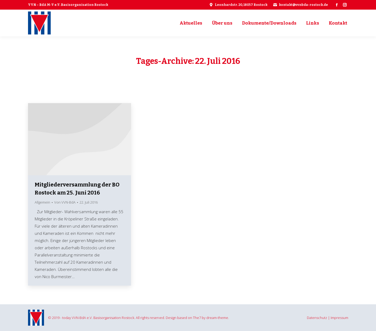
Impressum (339, 317)
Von (65, 202)
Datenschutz (317, 317)
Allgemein (42, 202)
